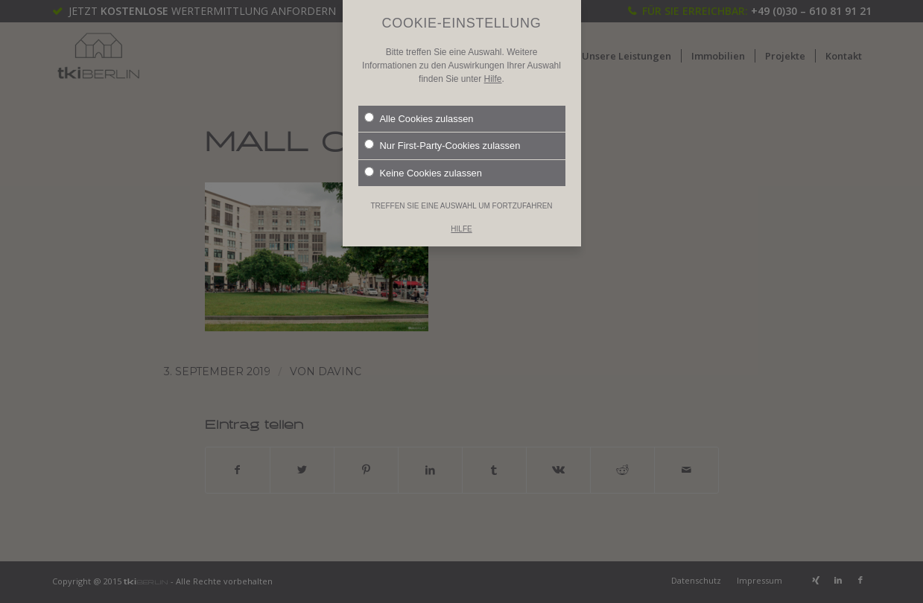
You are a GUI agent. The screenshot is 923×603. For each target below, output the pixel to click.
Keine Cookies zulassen (423, 156)
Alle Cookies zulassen (419, 102)
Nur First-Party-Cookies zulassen (442, 129)
